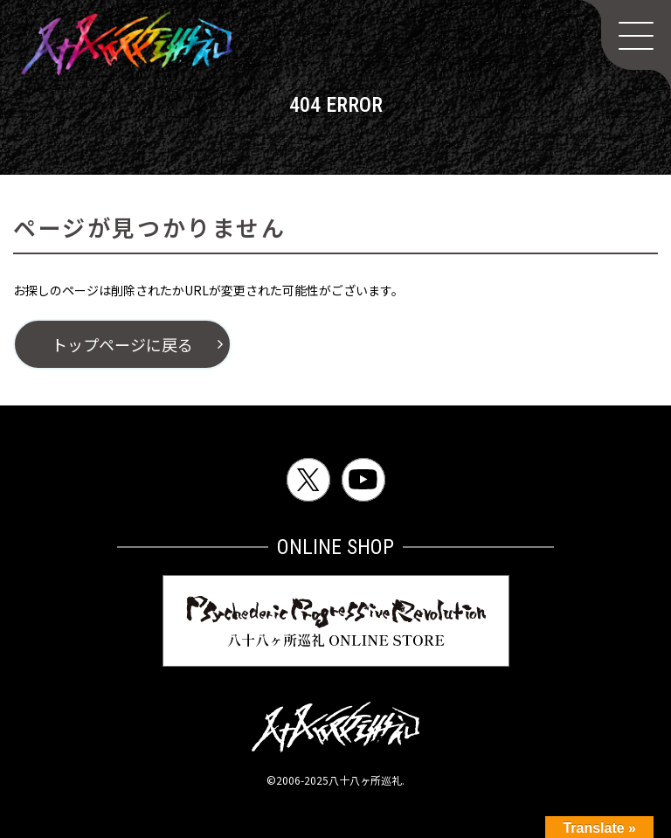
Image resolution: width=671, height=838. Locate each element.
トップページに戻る (122, 344)
